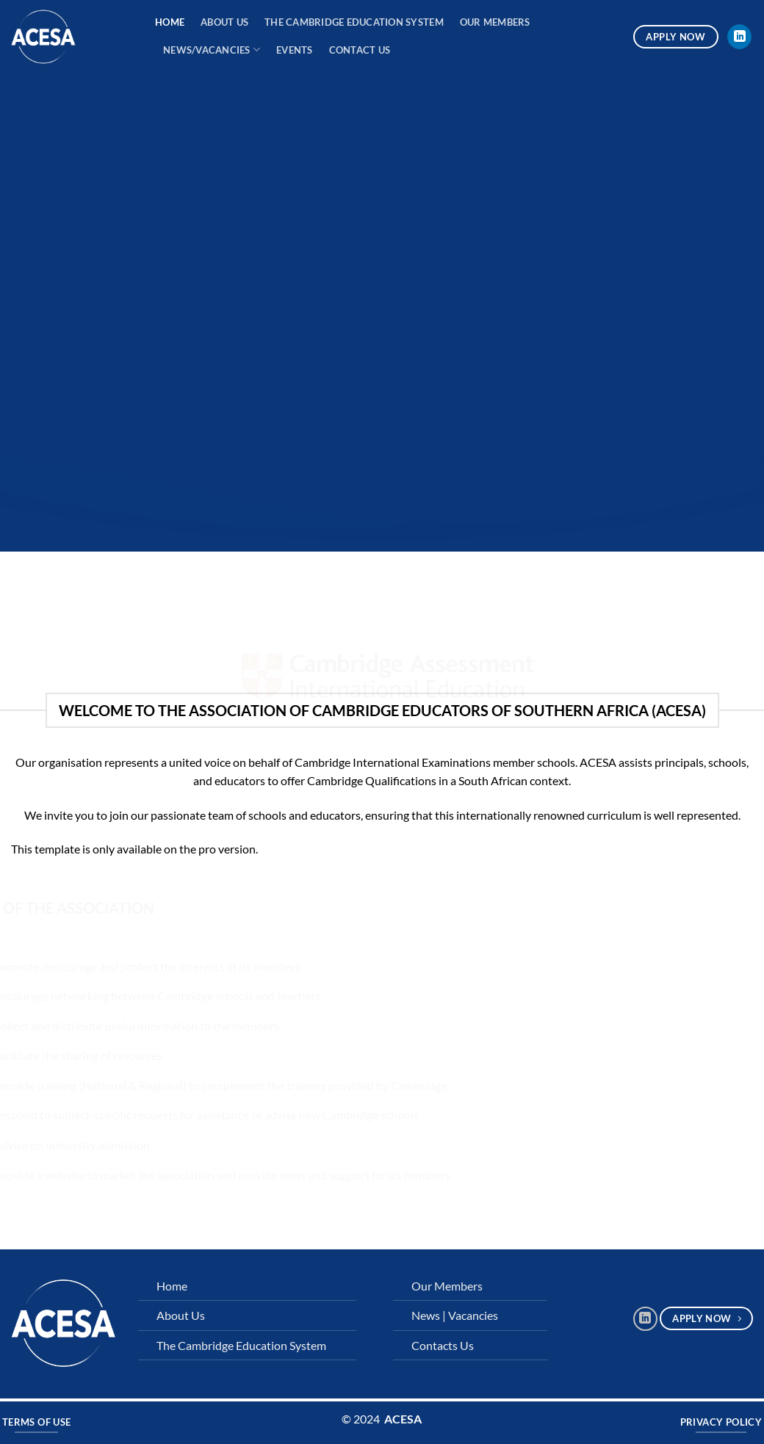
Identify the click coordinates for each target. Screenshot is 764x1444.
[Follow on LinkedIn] (739, 36)
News (425, 1315)
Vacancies (473, 1315)
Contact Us (360, 50)
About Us (224, 22)
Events (294, 50)
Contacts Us (442, 1345)
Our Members (495, 22)
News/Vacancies (211, 50)
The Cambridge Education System (354, 22)
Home (169, 22)
